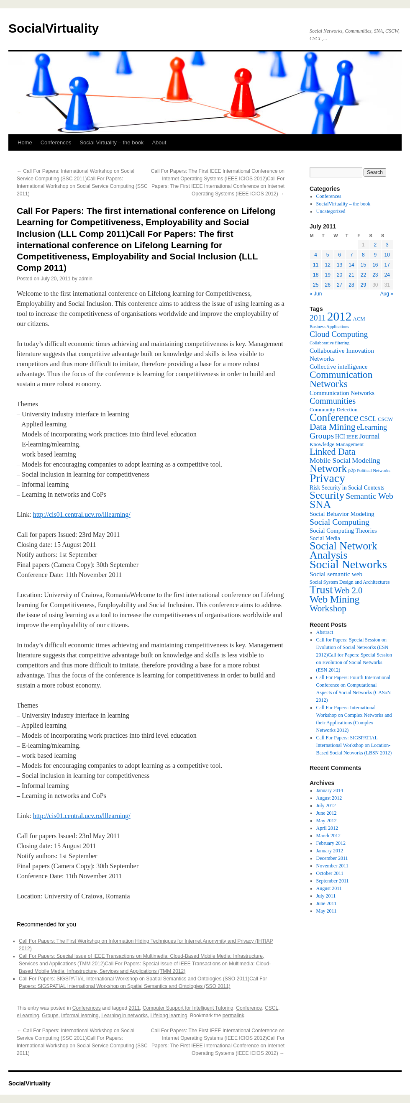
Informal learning (79, 1015)
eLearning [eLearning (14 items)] (371, 427)
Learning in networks (124, 1015)
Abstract (324, 632)
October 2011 (329, 873)
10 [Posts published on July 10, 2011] (387, 255)
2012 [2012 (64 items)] (339, 316)
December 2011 (332, 858)
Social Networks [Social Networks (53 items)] (348, 564)
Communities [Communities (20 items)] (333, 400)
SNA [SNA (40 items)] (320, 504)
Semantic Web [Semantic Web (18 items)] (369, 495)
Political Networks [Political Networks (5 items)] (373, 470)
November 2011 (332, 866)
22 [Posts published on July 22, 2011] (363, 275)
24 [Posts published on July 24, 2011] (387, 275)
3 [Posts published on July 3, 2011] (387, 245)
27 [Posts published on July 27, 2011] (339, 285)
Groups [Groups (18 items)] (322, 435)
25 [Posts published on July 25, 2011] (315, 285)
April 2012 (327, 828)
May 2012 (326, 820)
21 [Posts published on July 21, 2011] (351, 275)
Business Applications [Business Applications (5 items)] (329, 326)
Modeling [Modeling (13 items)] (366, 460)
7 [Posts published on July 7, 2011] (351, 255)
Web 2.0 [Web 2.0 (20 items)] (348, 590)
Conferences (56, 142)
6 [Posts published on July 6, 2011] (339, 255)
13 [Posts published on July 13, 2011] (339, 265)
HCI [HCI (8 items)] (340, 437)
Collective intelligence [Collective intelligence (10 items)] (339, 366)
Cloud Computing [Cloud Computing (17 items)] (339, 334)
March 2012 (328, 836)
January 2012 (329, 851)
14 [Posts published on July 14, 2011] (351, 265)
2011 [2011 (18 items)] (318, 317)
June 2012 (326, 813)
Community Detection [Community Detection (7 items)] (333, 410)
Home (25, 142)
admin (85, 279)
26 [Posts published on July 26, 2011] (327, 285)
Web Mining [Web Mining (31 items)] (334, 599)
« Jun (316, 294)
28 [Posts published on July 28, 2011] (351, 285)
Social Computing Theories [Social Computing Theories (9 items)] (343, 530)
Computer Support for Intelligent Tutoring (188, 1008)
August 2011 (329, 888)
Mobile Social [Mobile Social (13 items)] (330, 460)
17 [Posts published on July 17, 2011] (387, 265)
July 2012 (326, 805)
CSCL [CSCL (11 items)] (368, 418)
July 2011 (326, 896)
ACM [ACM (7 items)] (359, 319)
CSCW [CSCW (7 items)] (385, 419)
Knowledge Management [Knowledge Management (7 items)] (337, 444)
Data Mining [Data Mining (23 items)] (332, 427)
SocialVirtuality (53, 28)
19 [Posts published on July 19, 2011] (327, 275)
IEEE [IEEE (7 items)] (352, 437)
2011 (134, 1008)
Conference (249, 1008)
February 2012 (331, 843)
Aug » (386, 294)
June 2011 (326, 903)
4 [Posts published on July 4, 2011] (315, 255)
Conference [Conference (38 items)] (334, 417)
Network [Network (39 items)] (328, 468)
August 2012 (329, 798)
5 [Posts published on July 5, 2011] (327, 255)
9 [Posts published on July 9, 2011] (375, 255)
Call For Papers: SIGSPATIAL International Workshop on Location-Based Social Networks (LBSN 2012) (354, 745)
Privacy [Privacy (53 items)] (327, 478)
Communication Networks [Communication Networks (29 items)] (341, 379)
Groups (50, 1015)
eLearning (28, 1015)
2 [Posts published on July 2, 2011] (375, 245)
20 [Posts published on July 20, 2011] (339, 275)
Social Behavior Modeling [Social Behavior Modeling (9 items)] (342, 513)
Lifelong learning (169, 1015)
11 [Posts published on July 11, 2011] (315, 265)
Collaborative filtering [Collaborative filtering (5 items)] (329, 343)
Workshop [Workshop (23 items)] (328, 608)
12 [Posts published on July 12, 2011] (327, 265)
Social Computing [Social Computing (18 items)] (339, 521)
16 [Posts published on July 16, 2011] (375, 265)
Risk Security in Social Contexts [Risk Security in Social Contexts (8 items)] (347, 488)
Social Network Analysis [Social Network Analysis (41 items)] (343, 550)
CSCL (271, 1008)
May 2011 (326, 911)
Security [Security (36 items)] (327, 495)
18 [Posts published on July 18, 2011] (315, 275)
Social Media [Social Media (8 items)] (325, 538)
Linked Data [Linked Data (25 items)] (333, 451)
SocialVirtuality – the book (343, 204)
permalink (233, 1015)
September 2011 (332, 881)
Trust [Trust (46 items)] (321, 589)
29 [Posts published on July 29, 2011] (363, 285)
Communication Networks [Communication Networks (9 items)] (342, 393)
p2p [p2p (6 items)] (352, 470)
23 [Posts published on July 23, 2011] (375, 275)
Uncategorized (331, 211)
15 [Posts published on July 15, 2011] (363, 265)
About (159, 142)
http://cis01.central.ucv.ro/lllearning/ (82, 514)
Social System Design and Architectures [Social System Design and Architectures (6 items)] (350, 582)
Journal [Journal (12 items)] (369, 436)
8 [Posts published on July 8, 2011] (363, 255)
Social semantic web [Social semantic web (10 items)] (336, 573)
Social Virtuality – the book (111, 142)
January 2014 (329, 790)
